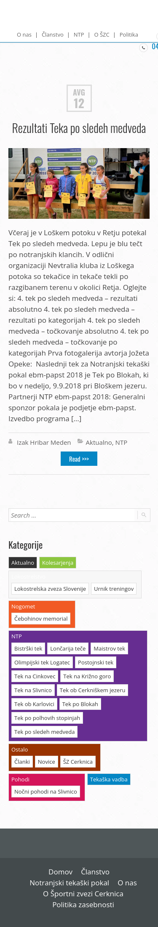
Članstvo (53, 34)
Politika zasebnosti (83, 904)
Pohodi (20, 779)
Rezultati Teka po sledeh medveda (79, 127)
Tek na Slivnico (33, 690)
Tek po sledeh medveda (44, 732)
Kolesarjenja (57, 562)
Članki (22, 761)
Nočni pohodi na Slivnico (45, 791)
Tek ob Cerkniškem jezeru (93, 690)
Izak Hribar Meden (44, 442)
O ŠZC (101, 34)
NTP (79, 34)
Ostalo (19, 749)
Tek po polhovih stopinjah (47, 718)
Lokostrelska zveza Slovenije (50, 588)
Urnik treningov (114, 588)
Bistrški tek (28, 648)
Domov (60, 872)
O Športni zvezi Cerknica (83, 893)
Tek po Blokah (80, 704)
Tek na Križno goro (87, 676)
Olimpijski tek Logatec (42, 662)
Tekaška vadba (109, 779)
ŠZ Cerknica (78, 761)
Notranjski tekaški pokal (69, 882)
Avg (79, 92)
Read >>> (79, 458)
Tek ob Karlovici (34, 704)
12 (79, 103)
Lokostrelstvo (28, 576)
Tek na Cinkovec (34, 676)
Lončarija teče (68, 648)
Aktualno (99, 442)
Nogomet (23, 606)
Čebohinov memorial (40, 618)
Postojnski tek (95, 662)
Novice (46, 761)
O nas (24, 34)
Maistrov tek (109, 648)
